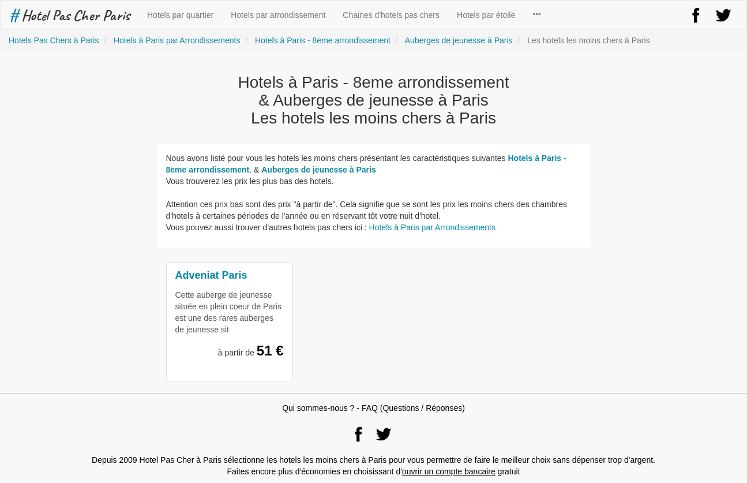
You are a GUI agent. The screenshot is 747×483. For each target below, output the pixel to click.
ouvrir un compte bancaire (449, 471)
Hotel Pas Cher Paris (69, 15)
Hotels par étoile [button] (486, 15)
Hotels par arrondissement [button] (278, 15)
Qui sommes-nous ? (318, 408)
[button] (536, 15)
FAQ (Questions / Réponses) (413, 408)
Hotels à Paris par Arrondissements (432, 227)
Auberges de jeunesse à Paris (318, 169)
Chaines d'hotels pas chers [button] (391, 15)
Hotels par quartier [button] (180, 15)
